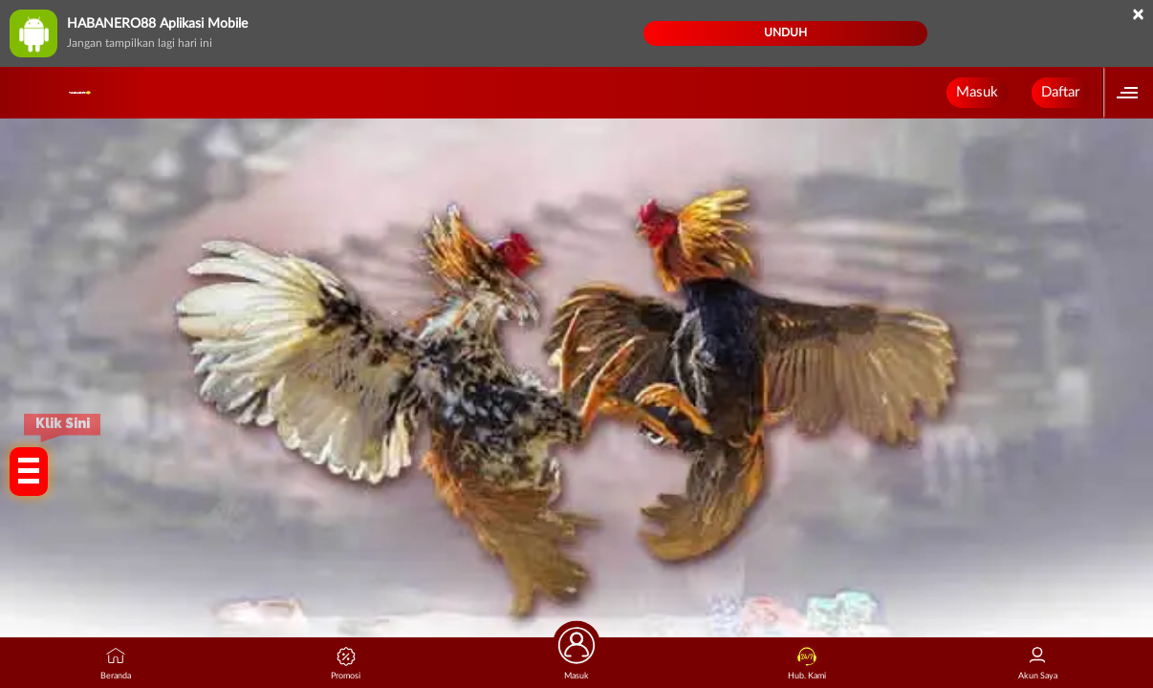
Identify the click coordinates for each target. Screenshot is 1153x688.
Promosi (345, 663)
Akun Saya (1037, 663)
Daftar (1060, 92)
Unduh (785, 32)
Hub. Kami (807, 663)
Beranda (115, 663)
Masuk (977, 92)
